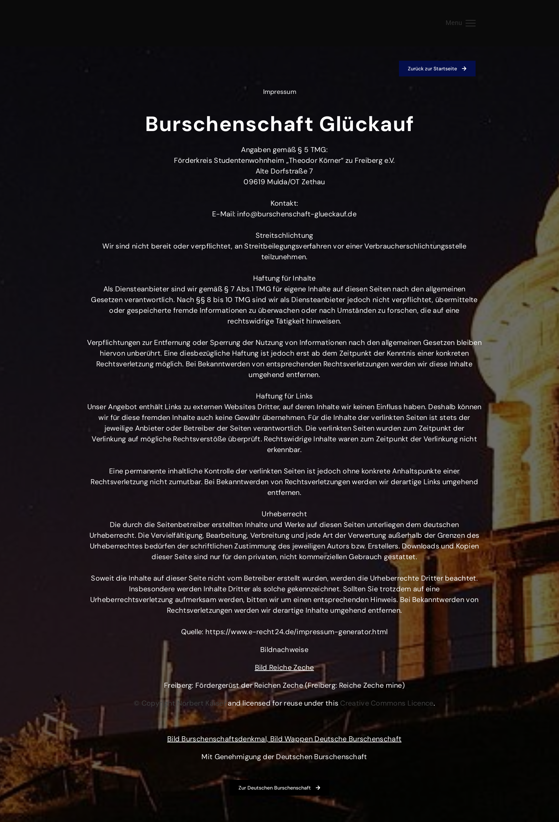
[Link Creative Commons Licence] (386, 703)
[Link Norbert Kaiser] (201, 703)
